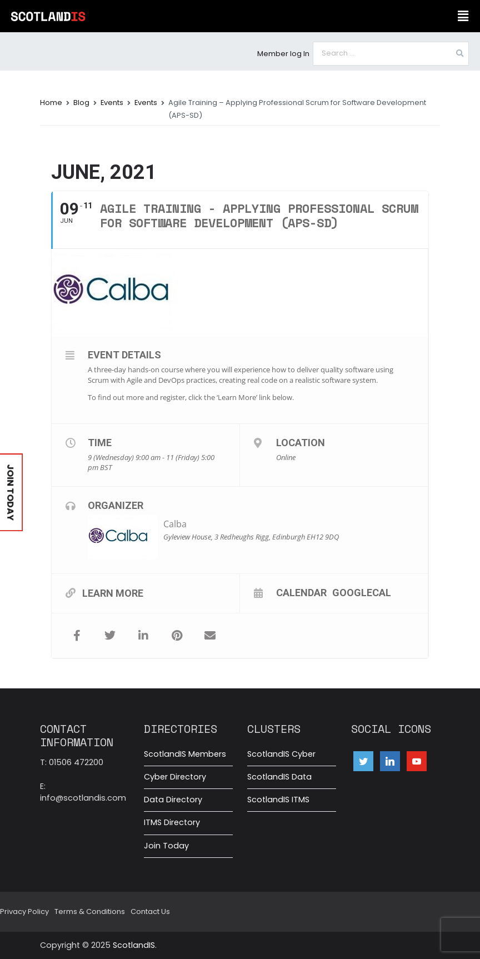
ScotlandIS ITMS (278, 799)
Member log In (283, 53)
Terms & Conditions (89, 911)
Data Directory (173, 799)
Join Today (166, 845)
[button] (463, 16)
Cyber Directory (175, 776)
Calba (175, 524)
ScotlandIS (134, 945)
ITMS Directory (172, 822)
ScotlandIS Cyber (281, 754)
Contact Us (150, 911)
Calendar (301, 592)
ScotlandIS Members (185, 754)
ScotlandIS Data (279, 776)
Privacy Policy (24, 911)
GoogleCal (361, 592)
